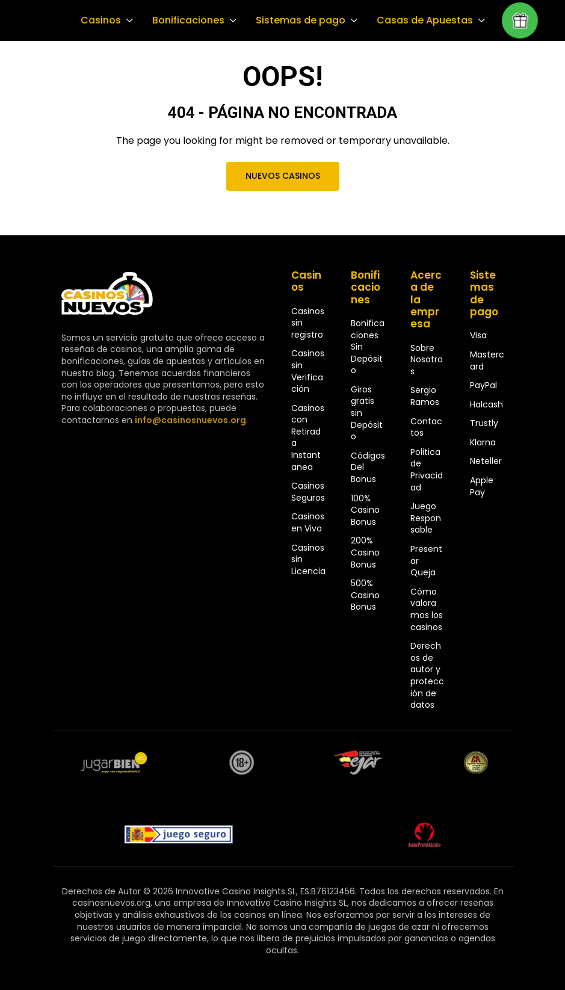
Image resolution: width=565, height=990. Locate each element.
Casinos (100, 20)
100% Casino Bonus (365, 510)
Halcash (486, 404)
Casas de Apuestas (419, 20)
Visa (478, 335)
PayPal (483, 385)
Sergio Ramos (424, 396)
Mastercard (487, 360)
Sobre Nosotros (426, 359)
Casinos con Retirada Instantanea (307, 437)
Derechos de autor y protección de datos (427, 675)
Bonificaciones (186, 20)
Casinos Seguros (308, 492)
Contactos (426, 427)
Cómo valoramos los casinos (426, 609)
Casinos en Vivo (307, 522)
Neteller (486, 461)
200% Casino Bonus (365, 552)
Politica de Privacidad (426, 469)
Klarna (483, 442)
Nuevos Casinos (282, 176)
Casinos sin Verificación (307, 371)
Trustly (484, 423)
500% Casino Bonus (365, 595)
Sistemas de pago (297, 20)
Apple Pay (481, 486)
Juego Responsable (425, 518)
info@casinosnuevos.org (189, 420)
